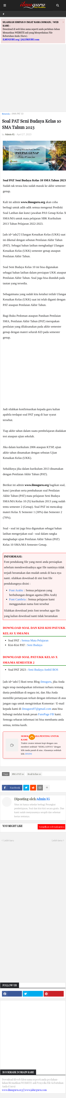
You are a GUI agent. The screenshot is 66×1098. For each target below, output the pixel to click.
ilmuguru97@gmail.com (36, 708)
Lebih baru (9, 840)
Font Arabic (16, 590)
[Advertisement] (33, 76)
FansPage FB (46, 714)
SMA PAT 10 (17, 113)
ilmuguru (45, 681)
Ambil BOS (51, 669)
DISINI (28, 753)
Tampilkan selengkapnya (51, 826)
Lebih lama (57, 840)
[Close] (63, 22)
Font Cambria (17, 599)
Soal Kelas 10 (34, 773)
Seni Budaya (34, 645)
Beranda (6, 113)
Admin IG (43, 799)
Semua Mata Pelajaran (34, 640)
